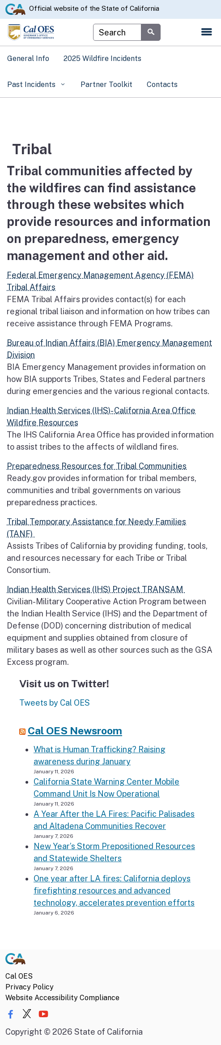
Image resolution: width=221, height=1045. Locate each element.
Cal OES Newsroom (75, 730)
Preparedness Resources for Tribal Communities (97, 466)
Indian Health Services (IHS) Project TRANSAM (96, 589)
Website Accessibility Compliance (62, 997)
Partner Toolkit (106, 84)
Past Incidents (32, 84)
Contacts (162, 84)
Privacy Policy (29, 987)
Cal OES (19, 976)
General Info (28, 58)
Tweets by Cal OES (54, 702)
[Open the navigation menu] (207, 32)
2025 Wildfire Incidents (102, 58)
